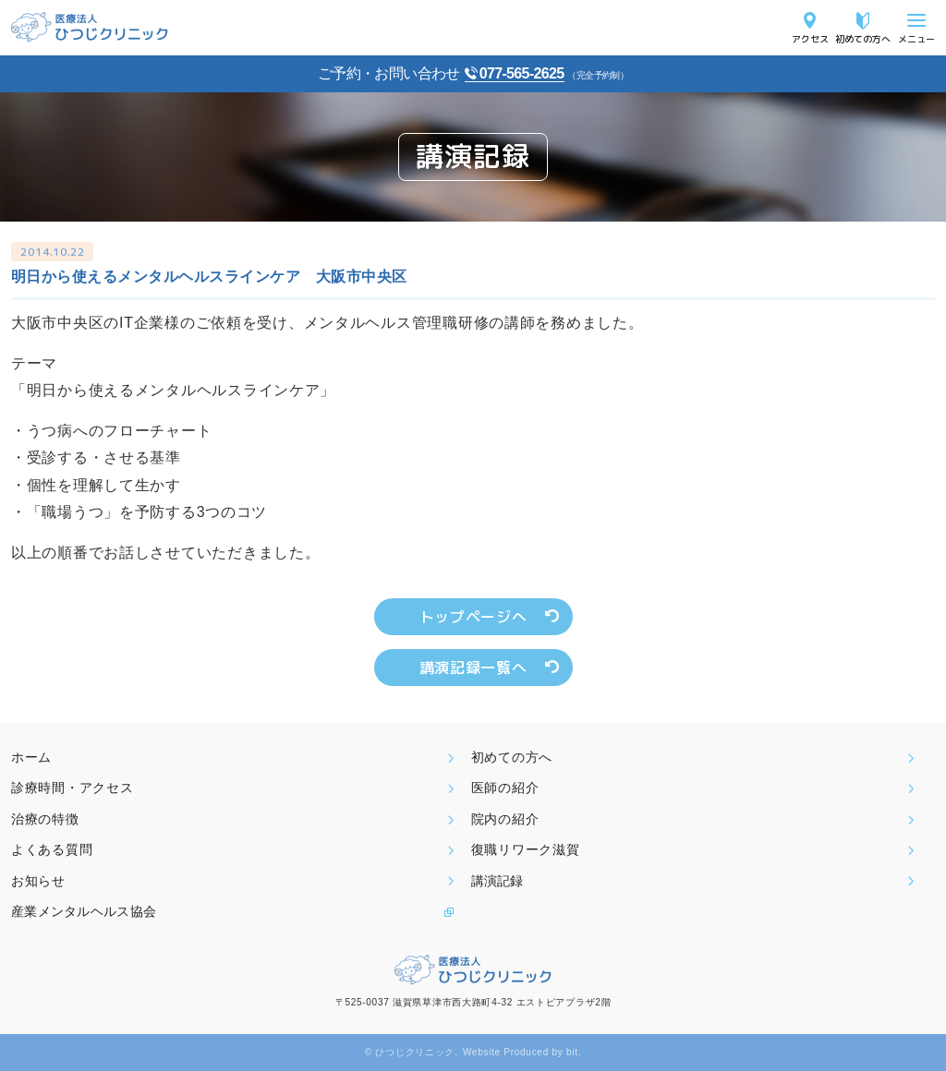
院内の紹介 (505, 819)
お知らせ (38, 880)
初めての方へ (863, 38)
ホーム (31, 757)
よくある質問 (51, 849)
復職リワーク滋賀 (525, 849)
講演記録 (497, 880)
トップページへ (473, 617)
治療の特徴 (45, 819)
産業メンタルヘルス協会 (83, 911)
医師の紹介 (505, 787)
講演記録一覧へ (473, 667)
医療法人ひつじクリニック (89, 27)
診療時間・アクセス (72, 787)
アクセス (810, 38)
